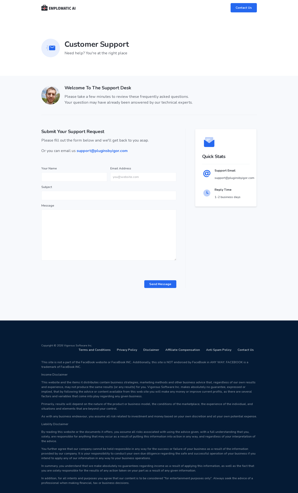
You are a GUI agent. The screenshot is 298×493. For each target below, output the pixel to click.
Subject (46, 187)
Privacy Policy (127, 350)
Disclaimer (151, 350)
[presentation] (70, 271)
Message (47, 205)
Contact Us (244, 8)
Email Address (120, 168)
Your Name (49, 168)
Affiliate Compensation (182, 350)
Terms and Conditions (95, 350)
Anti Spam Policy (218, 350)
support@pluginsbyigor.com (102, 150)
